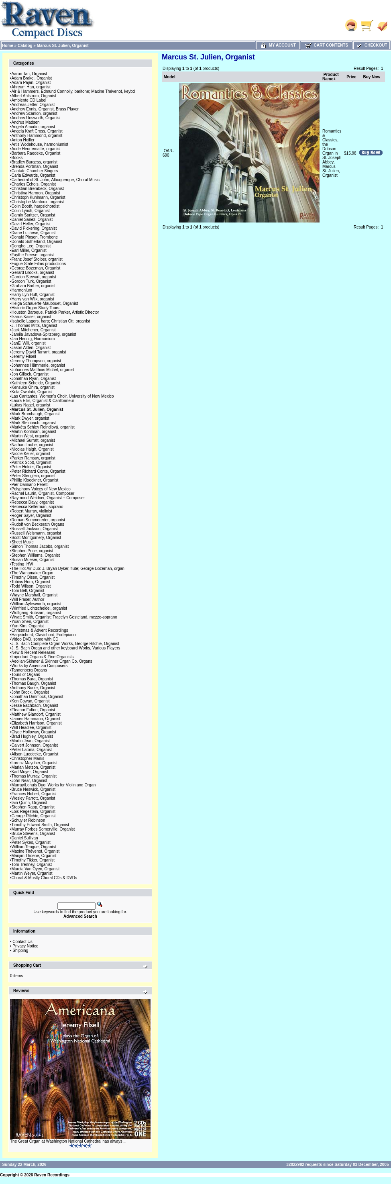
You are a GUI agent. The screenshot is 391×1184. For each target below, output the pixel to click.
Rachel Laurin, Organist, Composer (43, 493)
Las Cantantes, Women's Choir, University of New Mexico (63, 396)
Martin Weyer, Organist (32, 873)
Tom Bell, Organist (28, 590)
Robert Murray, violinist (32, 511)
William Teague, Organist (34, 847)
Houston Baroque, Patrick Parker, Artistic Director (55, 312)
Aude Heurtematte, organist (36, 149)
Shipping (20, 950)
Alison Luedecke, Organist (35, 754)
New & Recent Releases (33, 652)
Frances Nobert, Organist (34, 794)
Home (7, 45)
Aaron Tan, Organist (29, 73)
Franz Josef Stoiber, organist (37, 259)
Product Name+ (330, 76)
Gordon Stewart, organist (34, 277)
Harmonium (22, 290)
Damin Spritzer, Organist (33, 215)
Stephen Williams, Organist (36, 555)
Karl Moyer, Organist (30, 772)
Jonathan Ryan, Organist (34, 378)
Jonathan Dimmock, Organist (37, 696)
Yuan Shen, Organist (30, 621)
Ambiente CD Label (29, 100)
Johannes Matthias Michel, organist (43, 369)
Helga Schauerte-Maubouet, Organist (45, 303)
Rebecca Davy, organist (33, 502)
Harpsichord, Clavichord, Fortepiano (44, 635)
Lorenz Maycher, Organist (35, 763)
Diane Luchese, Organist (34, 233)
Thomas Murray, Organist (34, 776)
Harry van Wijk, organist (33, 299)
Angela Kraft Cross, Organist (37, 131)
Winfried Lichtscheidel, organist (39, 608)
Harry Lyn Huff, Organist (33, 294)
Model (169, 77)
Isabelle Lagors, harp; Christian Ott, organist (51, 321)
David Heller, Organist (31, 224)
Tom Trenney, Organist (32, 864)
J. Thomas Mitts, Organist (34, 325)
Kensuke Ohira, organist (33, 387)
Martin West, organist (30, 436)
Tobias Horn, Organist (31, 582)
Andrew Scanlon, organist (34, 113)
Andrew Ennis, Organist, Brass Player (45, 109)
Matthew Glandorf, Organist (36, 714)
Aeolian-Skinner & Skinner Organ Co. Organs (52, 661)
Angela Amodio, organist (33, 127)
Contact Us (22, 941)
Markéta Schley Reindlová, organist (43, 427)
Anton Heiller (23, 140)
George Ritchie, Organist (34, 816)
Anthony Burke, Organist (33, 688)
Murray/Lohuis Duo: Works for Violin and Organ (54, 785)
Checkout (371, 45)
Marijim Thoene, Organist (34, 855)
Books (17, 157)
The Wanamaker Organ (32, 573)
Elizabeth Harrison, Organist (37, 723)
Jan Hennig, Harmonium (33, 339)
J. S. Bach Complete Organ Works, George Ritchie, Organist (65, 643)
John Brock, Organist (30, 692)
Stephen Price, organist (32, 551)
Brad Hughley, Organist (32, 736)
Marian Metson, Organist (34, 767)
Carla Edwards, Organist (33, 175)
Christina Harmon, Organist (36, 193)
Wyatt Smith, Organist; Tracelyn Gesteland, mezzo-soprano (64, 617)
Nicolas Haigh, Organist (33, 449)
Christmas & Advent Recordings (40, 630)
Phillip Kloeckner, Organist (35, 480)
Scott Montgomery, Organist (36, 537)
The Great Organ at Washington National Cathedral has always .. (68, 1141)
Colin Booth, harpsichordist (36, 206)
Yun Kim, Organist (28, 626)
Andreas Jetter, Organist (33, 104)
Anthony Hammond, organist (37, 135)
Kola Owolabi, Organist (32, 392)
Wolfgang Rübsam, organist (36, 612)
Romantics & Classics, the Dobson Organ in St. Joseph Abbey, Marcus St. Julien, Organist (331, 153)
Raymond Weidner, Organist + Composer (48, 498)
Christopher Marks (28, 758)
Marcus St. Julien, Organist (63, 45)
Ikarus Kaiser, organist (31, 316)
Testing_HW (22, 564)
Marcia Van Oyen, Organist (36, 869)
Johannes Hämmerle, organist (38, 365)
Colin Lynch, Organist (31, 210)
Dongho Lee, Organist (31, 246)
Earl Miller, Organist (29, 250)
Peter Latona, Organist (32, 749)
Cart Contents (326, 45)
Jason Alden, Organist (31, 347)
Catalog (25, 45)
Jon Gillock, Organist (30, 374)
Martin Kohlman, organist (34, 431)
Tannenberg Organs (29, 670)
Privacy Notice (25, 946)
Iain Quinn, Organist (29, 802)
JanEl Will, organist (29, 343)
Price (351, 77)
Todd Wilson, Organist (31, 586)
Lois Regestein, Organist (34, 811)
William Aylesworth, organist (36, 604)
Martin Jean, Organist (31, 741)
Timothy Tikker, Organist (33, 860)
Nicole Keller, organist (31, 453)
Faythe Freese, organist (33, 255)
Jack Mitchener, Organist (34, 330)
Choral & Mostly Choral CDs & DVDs (44, 878)
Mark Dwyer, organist (30, 418)
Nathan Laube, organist (32, 445)
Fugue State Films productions (39, 263)
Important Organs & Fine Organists (43, 657)
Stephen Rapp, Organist (33, 807)
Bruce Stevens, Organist (33, 833)
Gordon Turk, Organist (31, 281)
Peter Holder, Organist (31, 467)
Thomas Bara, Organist (32, 679)
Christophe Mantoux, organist (38, 202)
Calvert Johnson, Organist (35, 745)
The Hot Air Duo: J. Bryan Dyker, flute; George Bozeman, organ (68, 568)
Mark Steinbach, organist (34, 423)
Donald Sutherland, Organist (37, 241)
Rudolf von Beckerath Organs (38, 524)
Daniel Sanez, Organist (32, 219)
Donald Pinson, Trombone (35, 237)
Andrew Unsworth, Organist (36, 118)
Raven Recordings (51, 1175)
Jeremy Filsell (24, 356)
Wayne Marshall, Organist (35, 595)
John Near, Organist (29, 780)
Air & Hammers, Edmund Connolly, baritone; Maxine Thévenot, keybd (73, 91)
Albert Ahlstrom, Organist (34, 96)
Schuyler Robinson (28, 820)
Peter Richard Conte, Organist (38, 471)
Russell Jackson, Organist (35, 529)
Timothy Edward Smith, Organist (40, 825)
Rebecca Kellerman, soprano (37, 506)
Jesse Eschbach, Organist (35, 705)
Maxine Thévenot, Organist (36, 851)
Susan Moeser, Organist (33, 559)
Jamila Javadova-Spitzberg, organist (44, 334)
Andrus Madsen (26, 122)
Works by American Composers (40, 665)
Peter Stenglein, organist (34, 476)
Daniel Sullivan (25, 838)
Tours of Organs (26, 674)
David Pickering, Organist (34, 228)
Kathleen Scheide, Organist (36, 383)
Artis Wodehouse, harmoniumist (40, 144)
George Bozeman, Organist (36, 268)
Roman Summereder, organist (38, 520)
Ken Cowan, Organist (31, 701)
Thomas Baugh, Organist (34, 683)
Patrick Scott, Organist (31, 462)
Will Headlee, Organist (31, 727)
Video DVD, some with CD (35, 639)
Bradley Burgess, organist (35, 162)
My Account (278, 45)
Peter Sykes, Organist (31, 842)
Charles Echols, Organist (34, 184)
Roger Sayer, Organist (31, 515)
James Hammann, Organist (36, 719)
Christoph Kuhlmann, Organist (38, 197)
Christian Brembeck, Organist (38, 188)
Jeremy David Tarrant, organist (39, 352)
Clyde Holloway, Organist (34, 732)
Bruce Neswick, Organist (33, 789)
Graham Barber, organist (34, 286)
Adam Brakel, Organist (32, 78)
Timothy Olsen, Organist (33, 577)
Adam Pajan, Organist (31, 82)
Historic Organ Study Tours (35, 308)
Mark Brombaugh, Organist (36, 414)
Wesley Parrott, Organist (33, 798)
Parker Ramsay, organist (33, 458)
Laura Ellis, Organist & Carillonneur (43, 400)
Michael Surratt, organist (33, 440)
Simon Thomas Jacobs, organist (40, 546)
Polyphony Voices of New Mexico (41, 489)
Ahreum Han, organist (31, 87)
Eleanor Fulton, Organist (33, 710)
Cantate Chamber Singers (35, 171)
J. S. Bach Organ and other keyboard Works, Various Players (66, 648)
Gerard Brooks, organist (33, 272)
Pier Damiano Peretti (30, 484)
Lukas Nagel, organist (31, 405)
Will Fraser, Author (28, 599)
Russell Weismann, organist (36, 533)
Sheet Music (23, 542)
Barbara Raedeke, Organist (36, 153)
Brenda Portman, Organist (35, 166)
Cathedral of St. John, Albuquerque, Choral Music (56, 180)
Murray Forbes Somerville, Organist (43, 829)
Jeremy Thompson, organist (36, 361)
